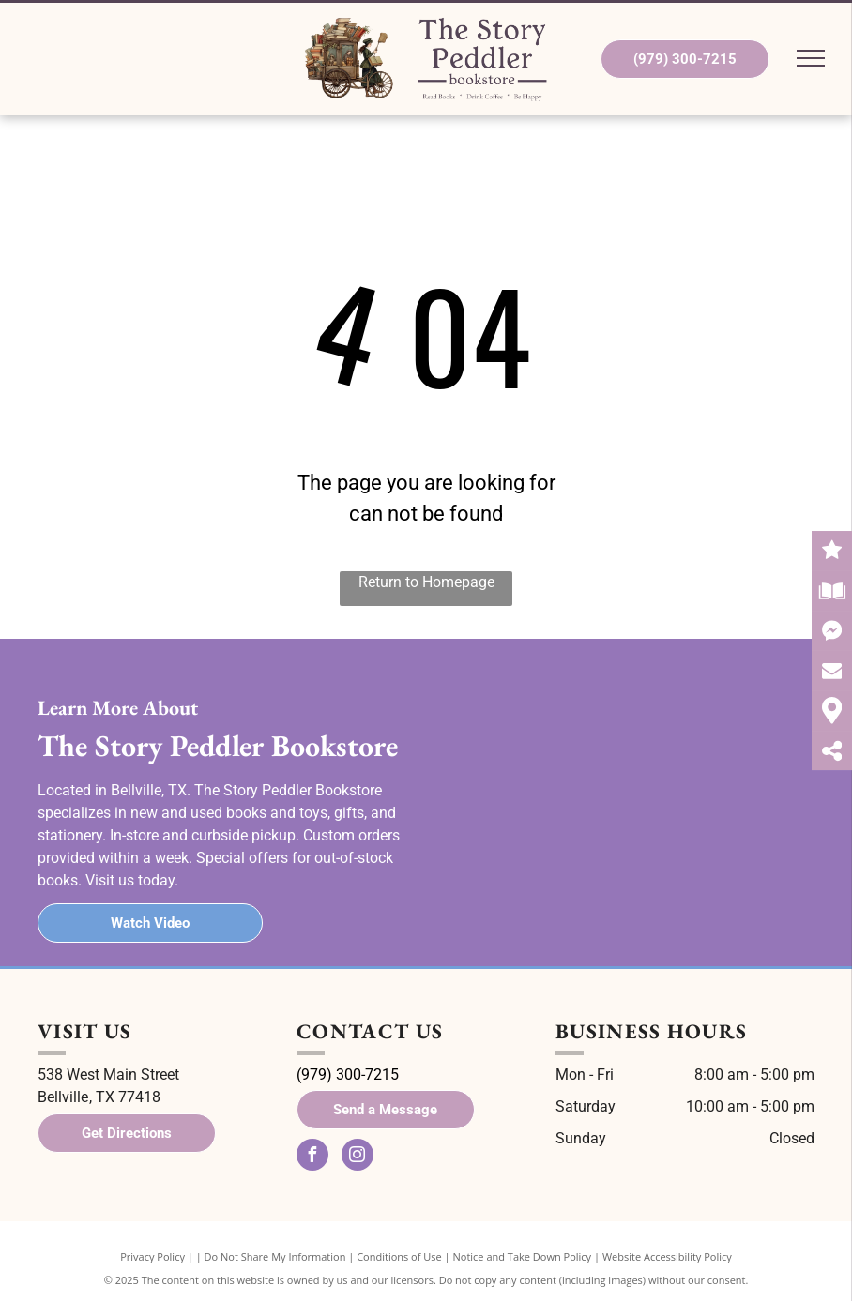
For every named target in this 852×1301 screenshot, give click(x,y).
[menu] (810, 58)
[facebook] (312, 1157)
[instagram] (357, 1157)
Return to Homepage (426, 582)
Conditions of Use (399, 1256)
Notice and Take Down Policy (522, 1256)
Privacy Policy (152, 1256)
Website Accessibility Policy (667, 1256)
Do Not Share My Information (275, 1256)
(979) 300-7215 (348, 1074)
